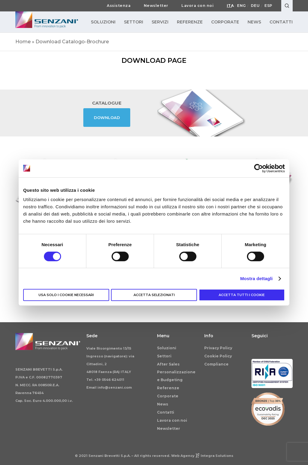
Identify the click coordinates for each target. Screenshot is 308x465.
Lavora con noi (197, 6)
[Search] (287, 5)
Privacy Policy (218, 348)
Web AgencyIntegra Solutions (202, 456)
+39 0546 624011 (109, 380)
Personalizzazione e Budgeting (176, 376)
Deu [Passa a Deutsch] (255, 6)
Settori (164, 356)
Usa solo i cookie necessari (66, 295)
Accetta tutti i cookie (242, 295)
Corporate (167, 396)
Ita (230, 6)
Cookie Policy (218, 356)
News (162, 404)
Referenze (168, 388)
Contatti (165, 412)
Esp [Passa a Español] (268, 6)
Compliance (216, 364)
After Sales (168, 364)
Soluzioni (166, 348)
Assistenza (119, 6)
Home (23, 41)
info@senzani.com (114, 387)
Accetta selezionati (154, 295)
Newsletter (156, 6)
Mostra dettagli (256, 278)
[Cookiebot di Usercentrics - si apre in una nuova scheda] (258, 168)
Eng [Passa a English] (241, 6)
